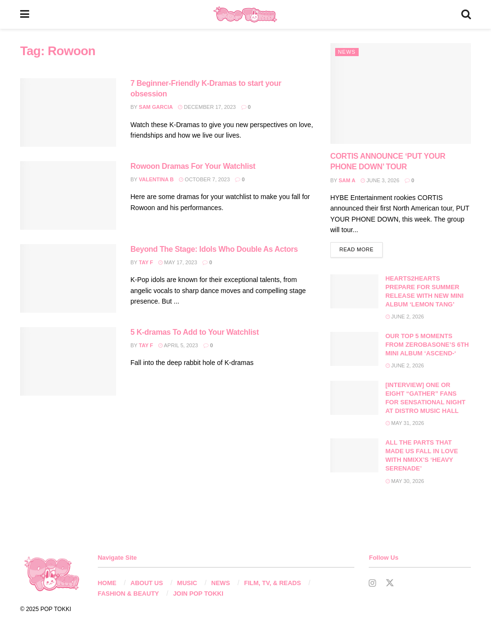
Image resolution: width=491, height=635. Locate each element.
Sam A (347, 180)
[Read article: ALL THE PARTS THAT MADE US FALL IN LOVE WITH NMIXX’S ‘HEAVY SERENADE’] (354, 455)
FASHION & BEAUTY (128, 594)
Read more (361, 248)
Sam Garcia (156, 107)
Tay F (146, 262)
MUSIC (187, 583)
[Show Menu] (24, 14)
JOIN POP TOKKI (198, 594)
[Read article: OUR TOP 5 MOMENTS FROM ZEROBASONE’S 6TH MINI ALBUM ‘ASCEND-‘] (354, 349)
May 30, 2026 (405, 481)
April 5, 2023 (178, 345)
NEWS (220, 583)
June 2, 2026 (405, 317)
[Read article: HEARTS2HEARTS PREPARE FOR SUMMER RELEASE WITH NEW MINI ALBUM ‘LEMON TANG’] (354, 291)
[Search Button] (466, 14)
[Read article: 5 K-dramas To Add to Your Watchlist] (68, 361)
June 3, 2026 (380, 180)
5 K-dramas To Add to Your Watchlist (194, 332)
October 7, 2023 (204, 179)
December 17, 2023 (206, 107)
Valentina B (156, 179)
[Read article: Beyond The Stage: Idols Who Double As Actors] (68, 278)
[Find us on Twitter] (390, 583)
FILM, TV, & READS (272, 583)
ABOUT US (146, 583)
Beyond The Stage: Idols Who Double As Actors (214, 249)
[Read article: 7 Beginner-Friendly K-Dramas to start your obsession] (68, 112)
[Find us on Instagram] (372, 583)
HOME (107, 583)
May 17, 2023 (177, 262)
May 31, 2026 (405, 423)
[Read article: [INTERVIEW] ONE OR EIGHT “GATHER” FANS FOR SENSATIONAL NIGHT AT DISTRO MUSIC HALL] (354, 398)
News (347, 52)
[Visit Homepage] (245, 14)
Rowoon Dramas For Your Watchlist (193, 166)
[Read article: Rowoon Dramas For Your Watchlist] (68, 195)
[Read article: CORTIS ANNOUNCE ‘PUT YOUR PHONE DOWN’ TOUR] (400, 93)
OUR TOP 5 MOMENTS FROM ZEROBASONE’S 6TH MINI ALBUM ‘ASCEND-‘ (427, 344)
